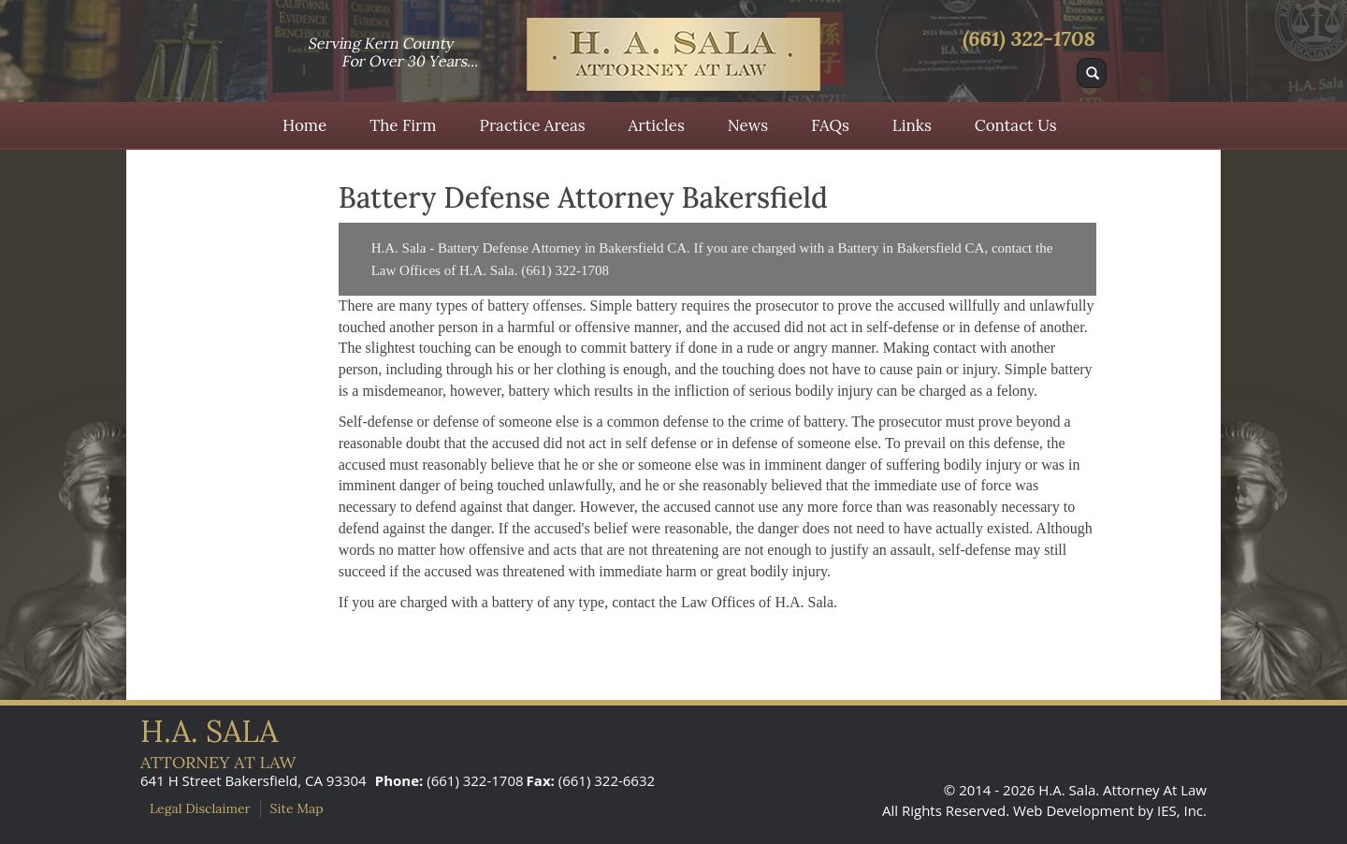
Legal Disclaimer (200, 808)
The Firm (402, 125)
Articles (657, 125)
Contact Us (1016, 125)
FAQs (830, 125)
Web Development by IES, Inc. (1110, 810)
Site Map (297, 808)
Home (304, 125)
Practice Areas (533, 125)
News (748, 125)
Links (912, 125)
